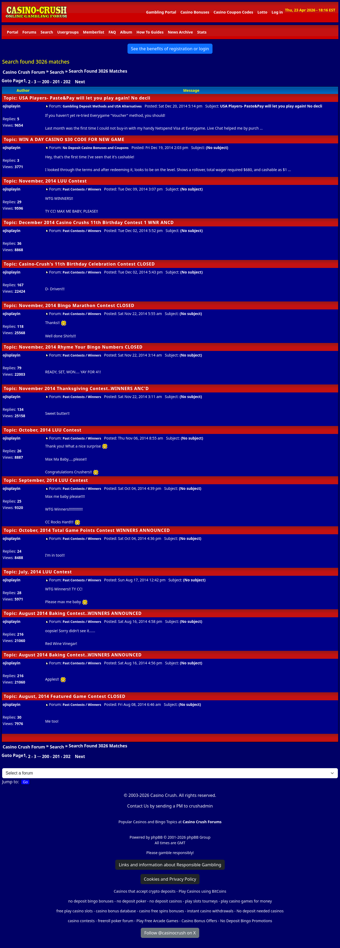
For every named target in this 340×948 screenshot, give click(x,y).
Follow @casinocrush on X (170, 933)
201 (56, 82)
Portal (12, 32)
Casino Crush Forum (24, 72)
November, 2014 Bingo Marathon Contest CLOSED (76, 305)
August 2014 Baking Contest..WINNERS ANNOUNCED (80, 613)
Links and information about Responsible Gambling (170, 865)
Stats (201, 32)
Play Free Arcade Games (157, 920)
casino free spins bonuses (161, 910)
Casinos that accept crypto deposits (144, 891)
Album (126, 32)
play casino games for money (246, 901)
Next (80, 82)
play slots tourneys (201, 901)
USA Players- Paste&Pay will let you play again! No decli (84, 98)
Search (47, 32)
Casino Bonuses (194, 12)
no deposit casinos (166, 901)
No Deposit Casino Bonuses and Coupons (96, 148)
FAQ (112, 32)
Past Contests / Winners (82, 189)
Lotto (262, 12)
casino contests (81, 920)
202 (66, 82)
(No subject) (217, 147)
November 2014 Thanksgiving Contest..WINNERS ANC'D (84, 388)
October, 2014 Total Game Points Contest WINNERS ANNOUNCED (94, 530)
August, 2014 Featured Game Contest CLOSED (72, 696)
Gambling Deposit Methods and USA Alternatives (102, 106)
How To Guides (150, 32)
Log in (277, 12)
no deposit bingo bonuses (91, 901)
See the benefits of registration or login (170, 49)
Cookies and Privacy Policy (170, 879)
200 (45, 82)
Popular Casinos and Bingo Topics (147, 821)
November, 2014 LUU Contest (53, 181)
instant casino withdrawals (210, 910)
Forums (29, 32)
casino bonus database (116, 910)
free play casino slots (74, 910)
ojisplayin (11, 106)
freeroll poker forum (115, 920)
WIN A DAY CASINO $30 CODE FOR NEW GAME (71, 139)
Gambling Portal (161, 12)
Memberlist (93, 32)
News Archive (180, 32)
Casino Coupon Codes (233, 12)
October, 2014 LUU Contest (50, 430)
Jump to (10, 782)
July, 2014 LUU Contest (45, 572)
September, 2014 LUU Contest (53, 480)
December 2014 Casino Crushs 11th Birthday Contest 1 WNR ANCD (96, 222)
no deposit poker (131, 901)
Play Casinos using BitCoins (202, 891)
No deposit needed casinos (259, 910)
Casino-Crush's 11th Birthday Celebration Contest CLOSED (87, 264)
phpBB (157, 837)
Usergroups (68, 32)
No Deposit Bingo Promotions (246, 920)
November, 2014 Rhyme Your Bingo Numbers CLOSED (81, 347)
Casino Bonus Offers (199, 920)
